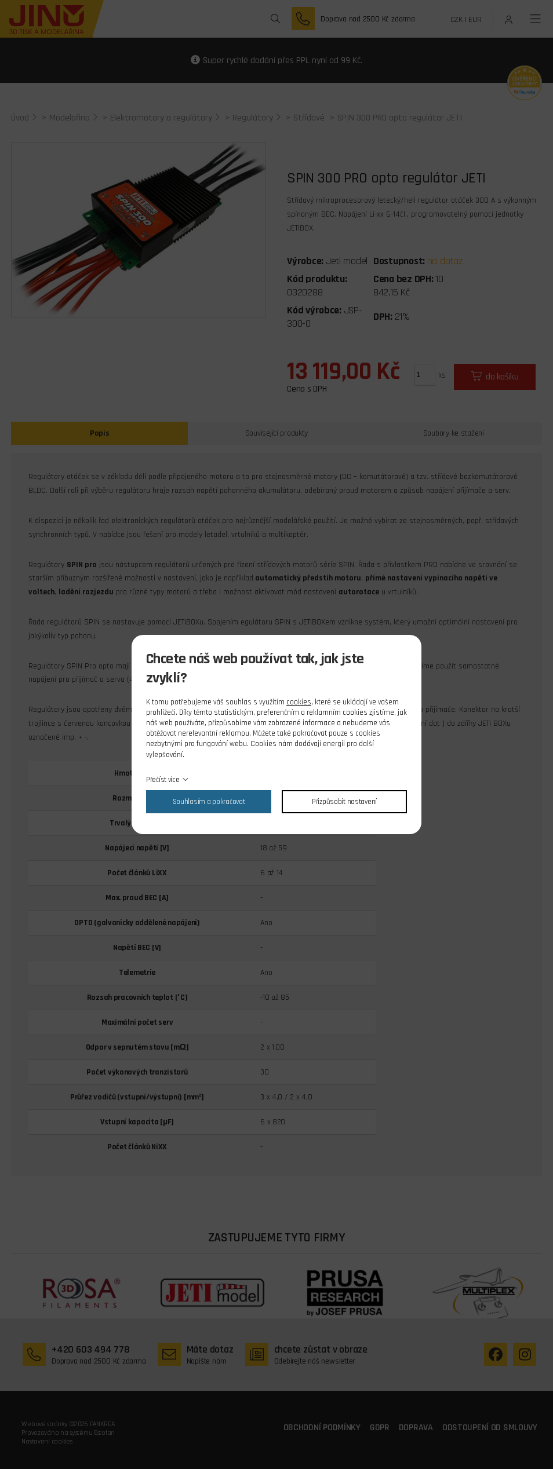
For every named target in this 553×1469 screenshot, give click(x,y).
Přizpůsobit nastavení (344, 801)
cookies (298, 702)
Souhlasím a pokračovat (209, 801)
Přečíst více (163, 779)
